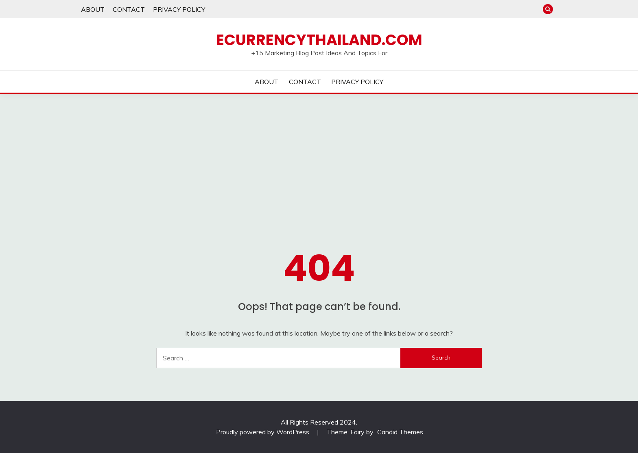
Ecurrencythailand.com (319, 39)
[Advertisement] (319, 155)
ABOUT (93, 9)
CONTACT (129, 9)
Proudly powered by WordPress (263, 432)
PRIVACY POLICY (179, 9)
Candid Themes (400, 432)
